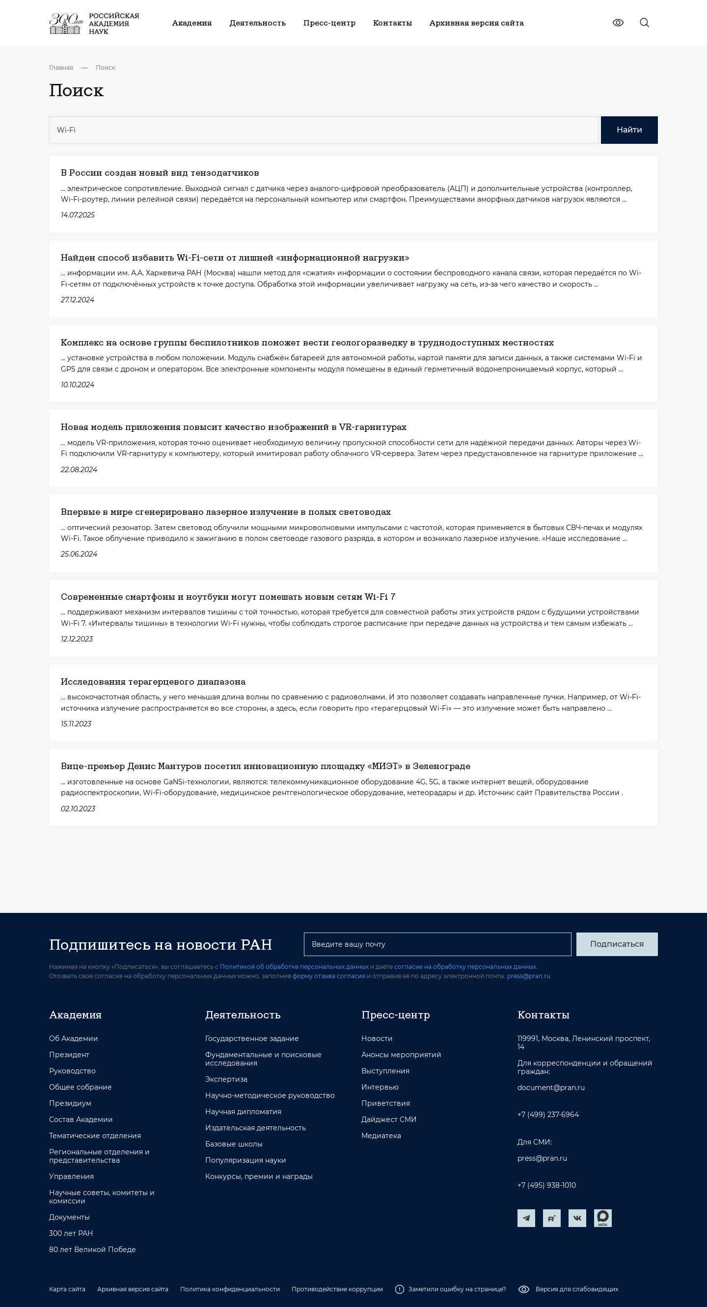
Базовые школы (234, 1144)
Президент (69, 1055)
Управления (71, 1177)
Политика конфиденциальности (230, 1289)
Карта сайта (67, 1289)
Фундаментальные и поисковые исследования (263, 1059)
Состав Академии (81, 1120)
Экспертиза (226, 1079)
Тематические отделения (95, 1136)
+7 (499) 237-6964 (548, 1115)
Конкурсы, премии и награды (259, 1177)
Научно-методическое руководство (270, 1096)
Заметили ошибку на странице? (450, 1289)
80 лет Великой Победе (92, 1250)
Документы (69, 1217)
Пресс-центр (395, 1014)
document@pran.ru (551, 1088)
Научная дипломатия (243, 1112)
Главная (61, 67)
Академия (75, 1014)
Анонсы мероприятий (401, 1055)
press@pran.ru (528, 976)
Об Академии (73, 1039)
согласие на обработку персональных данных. (466, 966)
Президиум (70, 1103)
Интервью (380, 1087)
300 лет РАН (71, 1233)
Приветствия (385, 1103)
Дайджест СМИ (389, 1120)
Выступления (385, 1071)
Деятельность (243, 1014)
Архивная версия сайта (132, 1289)
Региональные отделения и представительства (99, 1156)
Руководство (72, 1071)
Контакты (543, 1014)
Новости (377, 1039)
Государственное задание (252, 1039)
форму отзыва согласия (329, 976)
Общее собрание (80, 1087)
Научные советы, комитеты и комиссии (102, 1197)
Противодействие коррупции (337, 1289)
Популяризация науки (245, 1160)
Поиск (105, 67)
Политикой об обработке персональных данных (294, 966)
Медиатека (381, 1136)
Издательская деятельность (255, 1128)
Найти (629, 129)
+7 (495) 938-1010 (546, 1185)
